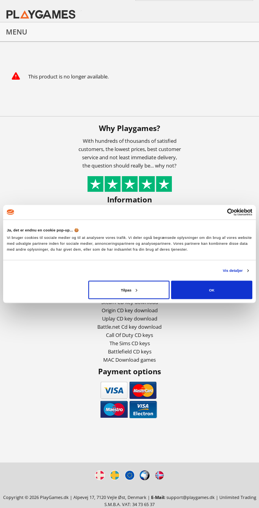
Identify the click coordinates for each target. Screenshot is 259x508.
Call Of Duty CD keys (129, 335)
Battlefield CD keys (129, 351)
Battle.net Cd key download (129, 326)
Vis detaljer (233, 271)
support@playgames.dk (190, 497)
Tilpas (129, 290)
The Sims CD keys (129, 343)
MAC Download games (129, 359)
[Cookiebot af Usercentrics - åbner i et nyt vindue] (218, 212)
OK (211, 290)
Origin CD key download (130, 310)
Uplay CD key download (129, 318)
